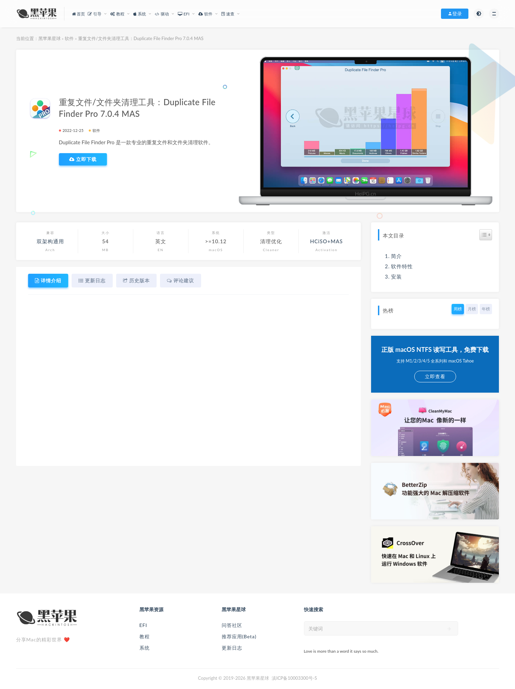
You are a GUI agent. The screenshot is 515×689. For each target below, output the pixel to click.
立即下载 (83, 159)
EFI (143, 625)
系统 (144, 648)
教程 (144, 636)
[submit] (449, 629)
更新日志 (232, 648)
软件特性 (402, 266)
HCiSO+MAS (326, 241)
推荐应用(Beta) (239, 636)
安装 (396, 276)
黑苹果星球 (49, 38)
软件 (69, 38)
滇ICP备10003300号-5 (294, 678)
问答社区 (232, 625)
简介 (396, 256)
